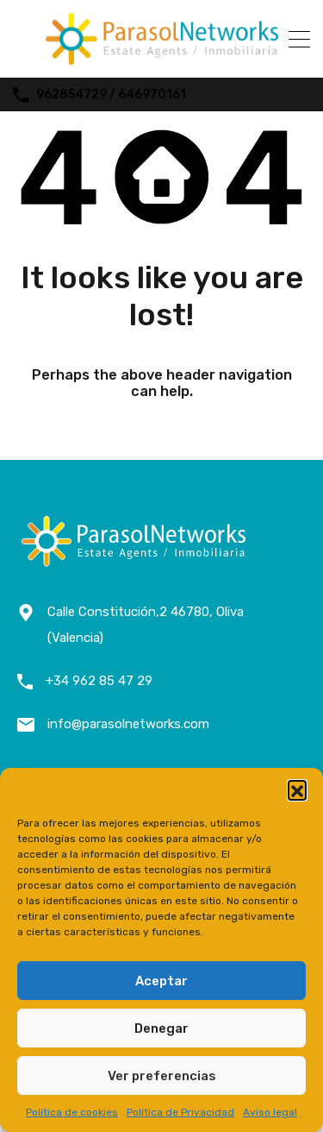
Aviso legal (270, 1112)
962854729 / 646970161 (111, 95)
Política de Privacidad (180, 1112)
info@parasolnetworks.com (128, 725)
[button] (297, 789)
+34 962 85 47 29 (99, 681)
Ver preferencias (162, 1076)
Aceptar (161, 981)
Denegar (161, 1028)
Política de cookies (72, 1112)
